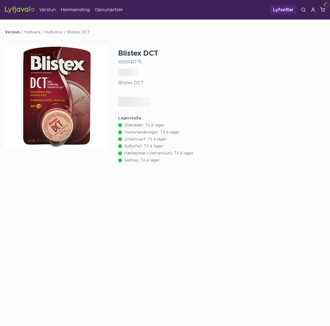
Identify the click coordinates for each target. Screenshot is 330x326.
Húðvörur (54, 32)
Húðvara (32, 32)
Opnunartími (109, 9)
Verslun (47, 9)
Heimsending (75, 9)
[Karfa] (322, 10)
